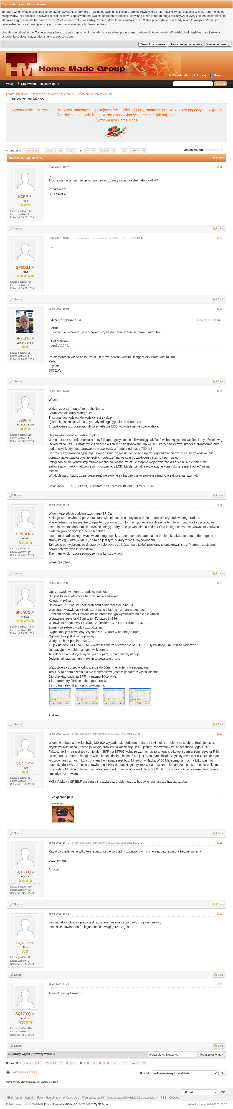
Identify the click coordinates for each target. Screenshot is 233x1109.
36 (107, 150)
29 (61, 150)
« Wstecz (29, 150)
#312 (219, 238)
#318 (219, 842)
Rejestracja (48, 84)
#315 (219, 504)
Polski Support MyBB (57, 1104)
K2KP (23, 197)
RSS (163, 1097)
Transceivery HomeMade (92, 94)
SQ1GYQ (23, 872)
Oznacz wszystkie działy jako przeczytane (132, 1097)
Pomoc (219, 75)
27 (47, 150)
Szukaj (201, 75)
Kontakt (29, 1097)
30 (67, 150)
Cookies (174, 1097)
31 (74, 150)
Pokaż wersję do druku (24, 1072)
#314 (219, 391)
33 (87, 150)
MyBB (73, 1104)
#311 (219, 167)
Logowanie (29, 84)
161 (124, 150)
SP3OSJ (23, 267)
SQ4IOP (23, 763)
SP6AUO (22, 612)
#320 (219, 984)
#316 (219, 583)
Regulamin (180, 75)
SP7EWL (22, 338)
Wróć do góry (71, 1097)
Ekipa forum (14, 1097)
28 (54, 150)
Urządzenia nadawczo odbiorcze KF (53, 94)
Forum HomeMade (17, 94)
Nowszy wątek (43, 1054)
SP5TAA (23, 534)
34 (94, 150)
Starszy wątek (20, 1054)
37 (114, 150)
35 (100, 150)
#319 (219, 913)
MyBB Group (101, 1104)
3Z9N (23, 420)
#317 (219, 733)
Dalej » (134, 150)
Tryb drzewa (217, 157)
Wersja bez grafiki (93, 1097)
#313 (219, 308)
